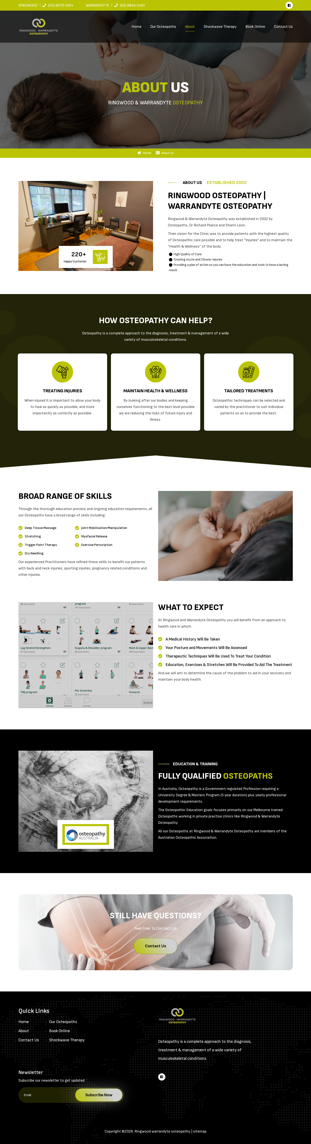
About (190, 26)
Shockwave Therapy (220, 26)
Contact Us (283, 26)
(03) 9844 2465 (132, 5)
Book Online (255, 26)
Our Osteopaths (163, 26)
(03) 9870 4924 (60, 5)
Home (136, 26)
